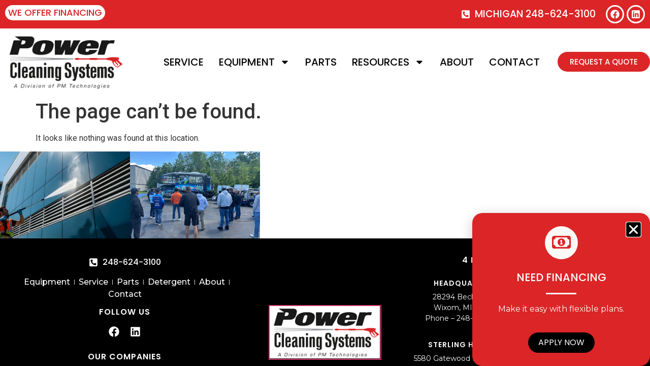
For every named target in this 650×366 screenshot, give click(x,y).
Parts (321, 62)
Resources (388, 62)
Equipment (254, 62)
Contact (514, 62)
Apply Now (561, 342)
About (457, 62)
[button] (633, 229)
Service (184, 62)
